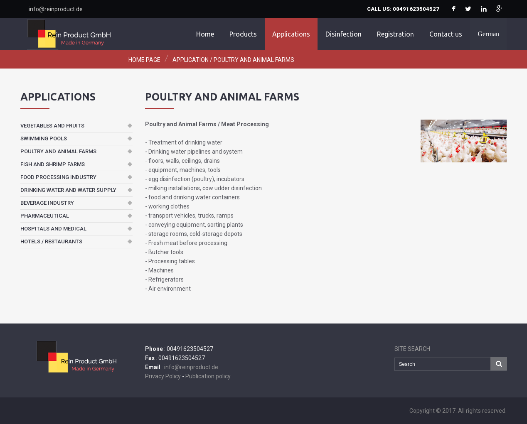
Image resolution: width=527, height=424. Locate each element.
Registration (395, 34)
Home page (144, 59)
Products (243, 34)
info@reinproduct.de (56, 9)
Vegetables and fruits (52, 126)
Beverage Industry (47, 203)
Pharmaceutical (44, 216)
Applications (291, 34)
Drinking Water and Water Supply (68, 190)
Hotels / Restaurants (51, 241)
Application (190, 59)
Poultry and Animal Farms (254, 59)
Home (205, 34)
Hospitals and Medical (53, 228)
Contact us (445, 34)
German (488, 33)
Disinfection (343, 34)
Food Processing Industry (58, 177)
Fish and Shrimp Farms (52, 164)
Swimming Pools (43, 138)
